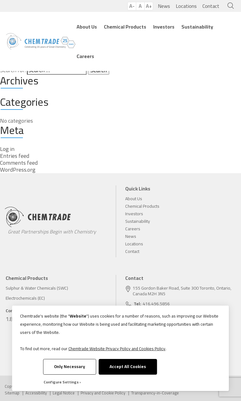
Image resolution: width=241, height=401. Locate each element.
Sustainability (197, 26)
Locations (186, 6)
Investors (163, 26)
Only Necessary (69, 366)
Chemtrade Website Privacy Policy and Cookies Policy (116, 349)
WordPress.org (17, 169)
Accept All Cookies (128, 366)
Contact (210, 6)
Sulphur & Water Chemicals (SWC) (37, 288)
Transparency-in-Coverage (155, 393)
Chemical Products (125, 26)
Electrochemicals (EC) (25, 298)
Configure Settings (61, 382)
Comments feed (19, 162)
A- (132, 6)
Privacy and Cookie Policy (103, 393)
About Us (87, 26)
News (164, 6)
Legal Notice (64, 393)
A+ (149, 6)
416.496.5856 (156, 304)
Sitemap (12, 393)
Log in (7, 149)
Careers (85, 56)
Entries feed (14, 155)
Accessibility (36, 393)
